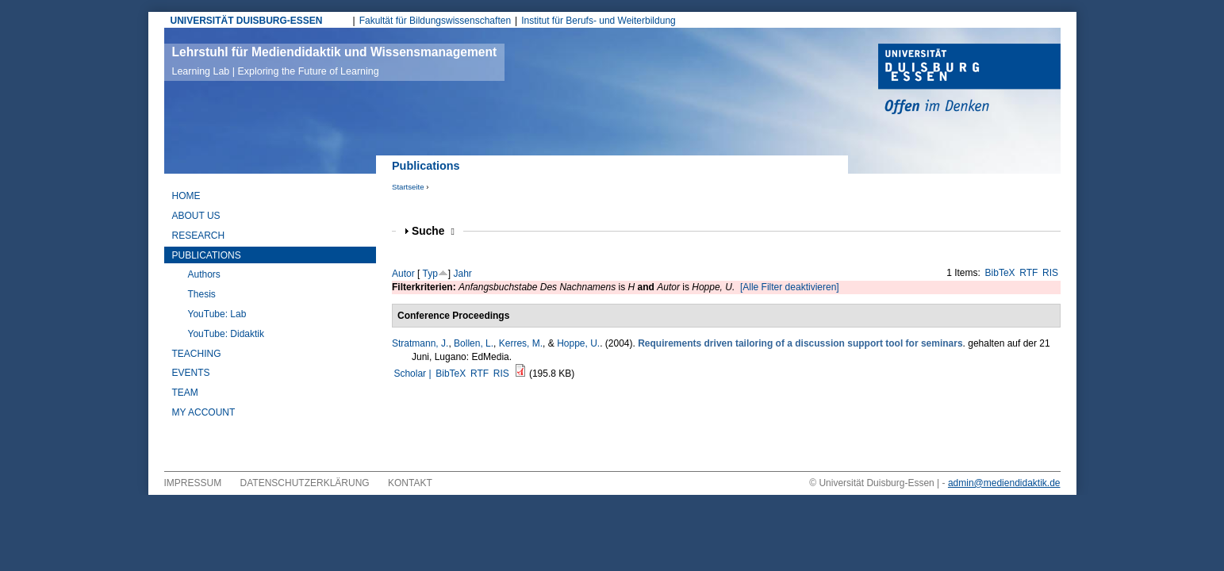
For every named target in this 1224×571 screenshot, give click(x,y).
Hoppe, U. (578, 343)
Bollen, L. (473, 343)
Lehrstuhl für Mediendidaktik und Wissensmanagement (334, 61)
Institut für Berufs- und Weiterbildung (598, 20)
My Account (204, 412)
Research (198, 235)
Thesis (202, 294)
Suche (433, 231)
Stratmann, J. (420, 343)
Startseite (408, 186)
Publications (206, 255)
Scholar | (413, 373)
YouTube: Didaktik (226, 333)
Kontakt (410, 483)
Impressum (193, 483)
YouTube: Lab (217, 314)
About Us (196, 215)
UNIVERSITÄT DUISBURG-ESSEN (247, 20)
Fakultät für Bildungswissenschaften (435, 20)
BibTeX (1000, 272)
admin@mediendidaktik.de (1004, 483)
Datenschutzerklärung (305, 483)
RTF (1028, 272)
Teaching (196, 353)
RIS (1050, 272)
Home (186, 195)
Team (185, 392)
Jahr (463, 273)
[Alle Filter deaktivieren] (789, 287)
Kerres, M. (521, 343)
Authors (204, 274)
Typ (429, 273)
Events (191, 372)
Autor (403, 273)
